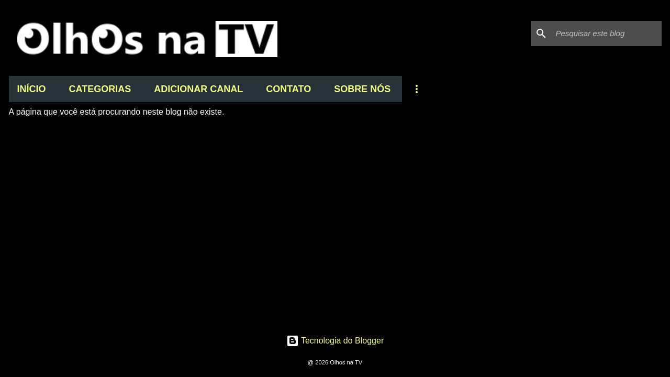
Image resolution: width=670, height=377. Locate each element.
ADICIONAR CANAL (198, 89)
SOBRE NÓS (362, 89)
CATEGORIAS (100, 89)
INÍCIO (31, 89)
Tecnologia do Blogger (335, 340)
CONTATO (288, 89)
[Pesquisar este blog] (607, 33)
